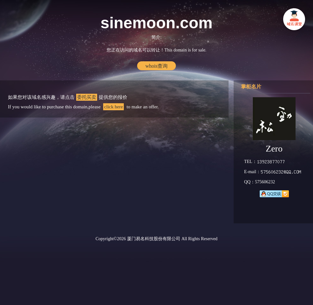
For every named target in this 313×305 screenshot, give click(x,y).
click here (113, 106)
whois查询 (156, 66)
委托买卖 (86, 97)
